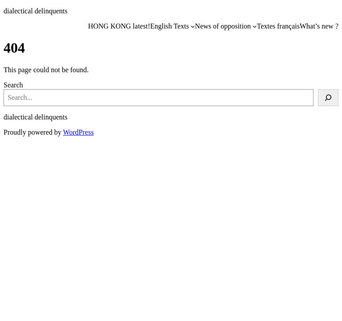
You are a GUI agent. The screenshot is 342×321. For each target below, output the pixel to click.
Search (13, 85)
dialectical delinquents (36, 11)
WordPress (78, 132)
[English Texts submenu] (193, 26)
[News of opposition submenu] (254, 26)
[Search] (328, 97)
